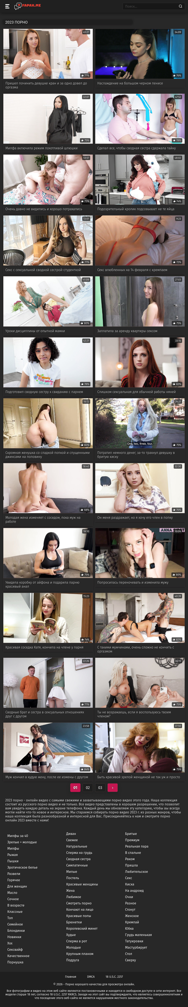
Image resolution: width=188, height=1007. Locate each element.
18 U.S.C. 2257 (114, 977)
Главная (70, 977)
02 (88, 787)
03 (100, 787)
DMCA (91, 977)
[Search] (180, 6)
